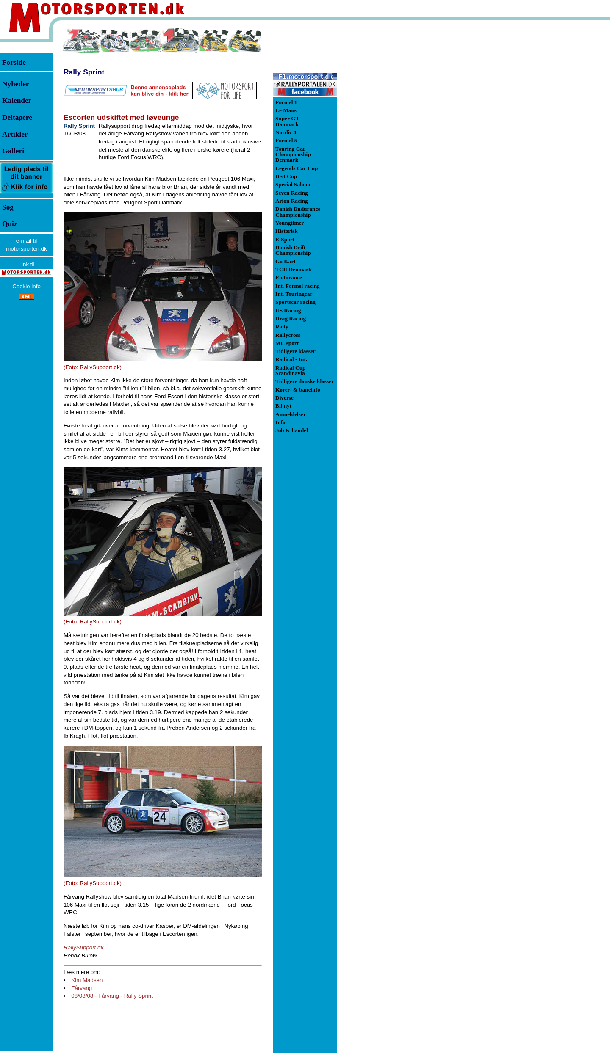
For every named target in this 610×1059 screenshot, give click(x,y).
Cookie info (26, 286)
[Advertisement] (381, 154)
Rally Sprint (84, 72)
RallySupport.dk (83, 947)
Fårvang (81, 988)
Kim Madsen (87, 980)
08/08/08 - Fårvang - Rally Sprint (112, 996)
